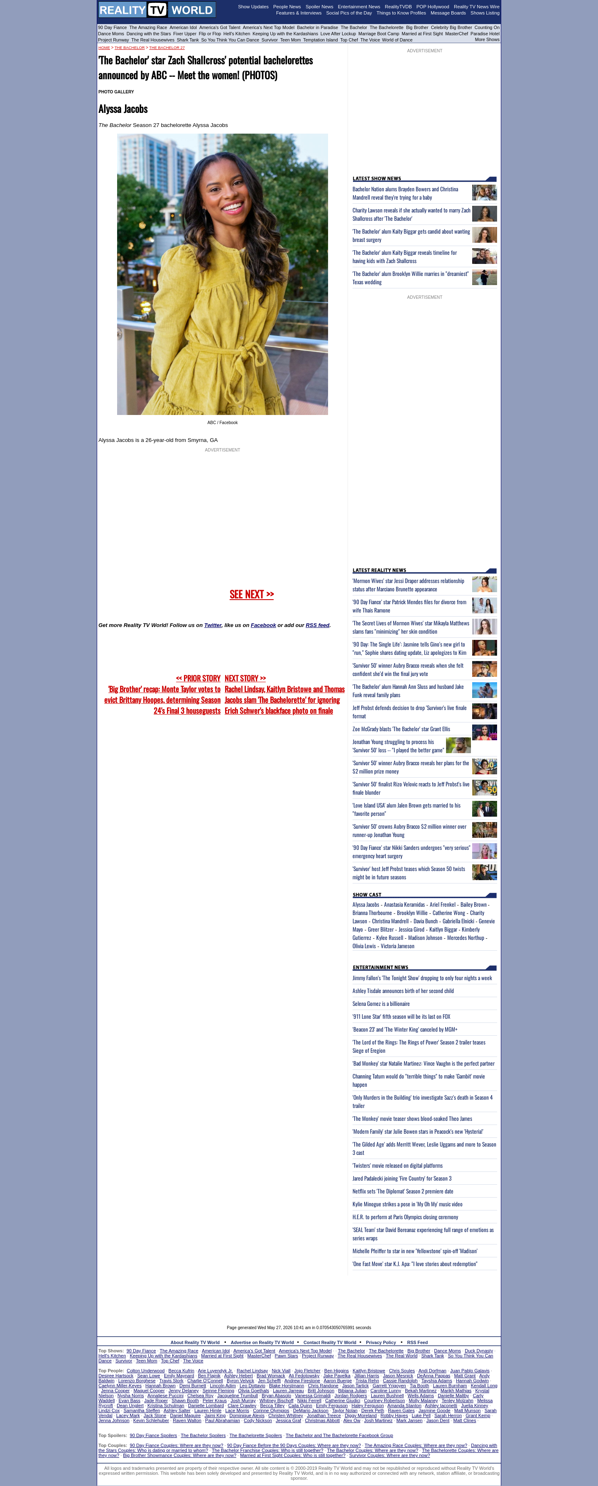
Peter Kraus (215, 1400)
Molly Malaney (423, 1400)
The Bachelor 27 (167, 48)
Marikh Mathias (456, 1390)
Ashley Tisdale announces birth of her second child (403, 990)
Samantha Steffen (142, 1410)
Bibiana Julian (352, 1390)
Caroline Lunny (385, 1390)
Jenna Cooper (115, 1390)
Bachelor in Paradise (317, 27)
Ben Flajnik (209, 1375)
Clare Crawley (242, 1405)
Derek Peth (372, 1410)
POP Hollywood (433, 6)
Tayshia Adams (437, 1380)
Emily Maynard (179, 1375)
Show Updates (253, 6)
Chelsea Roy (200, 1395)
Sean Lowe (148, 1375)
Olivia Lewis (364, 946)
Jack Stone (155, 1415)
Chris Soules (402, 1370)
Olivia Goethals (253, 1390)
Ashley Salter (177, 1410)
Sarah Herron (448, 1415)
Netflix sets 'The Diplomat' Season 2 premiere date (403, 1191)
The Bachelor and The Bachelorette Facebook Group (339, 1435)
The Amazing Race (148, 27)
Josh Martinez (378, 1420)
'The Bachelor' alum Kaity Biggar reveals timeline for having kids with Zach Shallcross (405, 256)
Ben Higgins (336, 1370)
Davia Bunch (426, 921)
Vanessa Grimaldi (313, 1395)
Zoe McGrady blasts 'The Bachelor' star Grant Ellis (401, 729)
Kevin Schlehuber (151, 1420)
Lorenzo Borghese (137, 1380)
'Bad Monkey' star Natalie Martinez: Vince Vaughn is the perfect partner (424, 1063)
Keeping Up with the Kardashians (285, 33)
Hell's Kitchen (236, 33)
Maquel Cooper (148, 1390)
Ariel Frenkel (443, 904)
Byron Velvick (240, 1380)
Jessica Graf (288, 1420)
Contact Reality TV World (330, 1342)
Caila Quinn (300, 1405)
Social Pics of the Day (349, 12)
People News (287, 6)
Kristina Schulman (165, 1405)
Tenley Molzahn (457, 1400)
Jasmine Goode (435, 1410)
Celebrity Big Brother (451, 27)
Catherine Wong (449, 912)
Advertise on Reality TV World (262, 1342)
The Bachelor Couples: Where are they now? (373, 1450)
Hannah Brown (160, 1385)
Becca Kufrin (181, 1370)
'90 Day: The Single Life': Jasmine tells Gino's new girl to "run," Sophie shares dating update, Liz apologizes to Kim (409, 648)
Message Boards (448, 12)
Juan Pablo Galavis (470, 1370)
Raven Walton (187, 1420)
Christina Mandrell (390, 921)
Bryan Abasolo (276, 1395)
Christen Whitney (285, 1415)
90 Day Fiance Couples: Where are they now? (176, 1445)
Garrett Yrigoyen (389, 1385)
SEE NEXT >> (252, 593)
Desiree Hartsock (115, 1375)
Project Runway (113, 39)
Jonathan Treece (324, 1415)
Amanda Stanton (404, 1405)
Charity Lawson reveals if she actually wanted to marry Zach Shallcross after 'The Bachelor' (412, 214)
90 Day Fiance (112, 27)
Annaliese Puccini (165, 1395)
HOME (104, 48)
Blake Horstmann (286, 1385)
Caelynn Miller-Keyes (120, 1385)
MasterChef (456, 33)
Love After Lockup (338, 33)
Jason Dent (438, 1420)
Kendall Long (484, 1385)
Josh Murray (243, 1400)
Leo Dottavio (252, 1385)
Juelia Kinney (474, 1405)
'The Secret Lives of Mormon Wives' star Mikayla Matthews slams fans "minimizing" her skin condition (411, 627)
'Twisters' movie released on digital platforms (398, 1165)
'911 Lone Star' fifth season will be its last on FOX (401, 1016)
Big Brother (417, 27)
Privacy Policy (381, 1342)
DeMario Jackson (310, 1410)
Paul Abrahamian (222, 1420)
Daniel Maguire (185, 1415)
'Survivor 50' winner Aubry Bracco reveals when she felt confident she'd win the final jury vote (408, 669)
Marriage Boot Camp (378, 33)
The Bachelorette (387, 27)
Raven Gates (401, 1410)
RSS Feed (417, 1342)
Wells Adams (421, 1395)
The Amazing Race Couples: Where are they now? (416, 1445)
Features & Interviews (299, 12)
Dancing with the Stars (149, 33)
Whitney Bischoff (277, 1400)
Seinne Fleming (218, 1390)
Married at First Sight (422, 33)
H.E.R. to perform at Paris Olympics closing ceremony (405, 1217)
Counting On (487, 27)
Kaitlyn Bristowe (369, 1370)
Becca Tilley (272, 1405)
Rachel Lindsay (252, 1370)
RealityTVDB (398, 6)
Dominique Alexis (247, 1415)
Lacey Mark (128, 1415)
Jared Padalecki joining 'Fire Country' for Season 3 (402, 1178)
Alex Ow (351, 1420)
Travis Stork (171, 1380)
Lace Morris (237, 1410)
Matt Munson (467, 1410)
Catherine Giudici (342, 1400)
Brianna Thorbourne (372, 912)
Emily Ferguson (332, 1405)
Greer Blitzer (381, 929)
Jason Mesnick (398, 1375)
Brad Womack (271, 1375)
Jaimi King (215, 1415)
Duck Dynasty (479, 1350)
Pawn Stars (286, 1355)
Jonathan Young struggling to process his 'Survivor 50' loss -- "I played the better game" (398, 745)
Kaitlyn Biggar (443, 929)
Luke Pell (421, 1415)
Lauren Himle (207, 1410)
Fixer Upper (184, 33)
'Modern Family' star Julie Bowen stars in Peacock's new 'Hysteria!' (418, 1131)
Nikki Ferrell (309, 1400)
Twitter (212, 625)
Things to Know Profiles (401, 12)
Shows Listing (485, 12)
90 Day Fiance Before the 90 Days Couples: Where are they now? (294, 1445)
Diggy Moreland (361, 1415)
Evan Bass (130, 1400)
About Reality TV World (195, 1342)
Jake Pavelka (337, 1375)
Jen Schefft (269, 1380)
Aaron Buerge (338, 1380)
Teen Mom (290, 39)
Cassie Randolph (400, 1380)
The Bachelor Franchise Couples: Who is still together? (267, 1450)
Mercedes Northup (465, 937)
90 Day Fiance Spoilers (153, 1435)
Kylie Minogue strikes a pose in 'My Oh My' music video (408, 1204)
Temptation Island (320, 39)
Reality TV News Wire (477, 6)
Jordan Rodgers (350, 1395)
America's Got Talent (219, 27)
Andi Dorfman (432, 1370)
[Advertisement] (299, 1294)
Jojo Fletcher (307, 1370)
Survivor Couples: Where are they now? (389, 1455)
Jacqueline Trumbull (237, 1395)
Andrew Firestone (302, 1380)
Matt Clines (464, 1420)
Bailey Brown (474, 904)
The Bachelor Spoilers (203, 1435)
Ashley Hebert (238, 1375)
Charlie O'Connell (205, 1380)
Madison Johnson (425, 937)
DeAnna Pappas (433, 1375)
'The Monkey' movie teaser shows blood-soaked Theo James (412, 1118)
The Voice (370, 39)
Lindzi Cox (109, 1410)
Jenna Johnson (114, 1420)
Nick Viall (281, 1370)
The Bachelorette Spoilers (256, 1435)
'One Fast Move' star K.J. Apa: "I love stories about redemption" (415, 1263)
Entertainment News (359, 6)
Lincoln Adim (222, 1385)
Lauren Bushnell (387, 1395)
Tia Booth (419, 1385)
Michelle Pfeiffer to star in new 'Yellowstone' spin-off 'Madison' (415, 1251)
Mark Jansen (409, 1420)
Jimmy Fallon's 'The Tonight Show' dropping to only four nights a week (422, 978)
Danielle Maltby (453, 1395)
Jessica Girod (411, 929)
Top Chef (349, 39)
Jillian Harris (366, 1375)
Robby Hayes (394, 1415)
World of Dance (397, 39)
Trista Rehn (367, 1380)
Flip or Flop (210, 33)
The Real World (401, 1355)
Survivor (270, 39)
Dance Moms (111, 33)
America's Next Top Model (268, 27)
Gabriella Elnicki (458, 921)
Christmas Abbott (322, 1420)
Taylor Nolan (345, 1410)
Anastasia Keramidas (404, 904)
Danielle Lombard (206, 1405)
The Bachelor (354, 27)
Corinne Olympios (271, 1410)
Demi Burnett (192, 1385)
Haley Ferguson (368, 1405)
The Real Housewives (152, 39)
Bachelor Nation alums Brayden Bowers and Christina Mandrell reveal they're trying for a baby (405, 193)
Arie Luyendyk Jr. (215, 1370)
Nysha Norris (131, 1395)
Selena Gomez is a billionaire (381, 1003)
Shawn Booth (185, 1400)
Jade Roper (156, 1400)
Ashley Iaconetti (441, 1405)
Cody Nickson (258, 1420)
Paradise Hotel (485, 33)
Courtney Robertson (384, 1400)
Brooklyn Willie (412, 912)
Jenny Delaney (184, 1390)
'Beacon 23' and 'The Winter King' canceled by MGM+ (405, 1029)
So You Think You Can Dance (230, 39)
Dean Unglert (130, 1405)
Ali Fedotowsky (304, 1375)
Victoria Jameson (397, 946)
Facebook (263, 625)
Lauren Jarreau (288, 1390)
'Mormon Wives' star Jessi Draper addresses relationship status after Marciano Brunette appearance (408, 584)
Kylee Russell (389, 937)
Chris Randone (323, 1385)
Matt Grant (464, 1375)
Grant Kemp (478, 1415)
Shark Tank (188, 39)
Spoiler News (319, 6)
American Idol (183, 27)
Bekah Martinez (420, 1390)
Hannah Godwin (472, 1380)
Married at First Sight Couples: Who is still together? (293, 1455)
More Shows (487, 39)
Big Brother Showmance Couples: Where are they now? (179, 1455)
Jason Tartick (355, 1385)
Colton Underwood (145, 1370)
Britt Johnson (321, 1390)
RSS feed (317, 625)
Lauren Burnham (450, 1385)
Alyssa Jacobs (366, 904)
